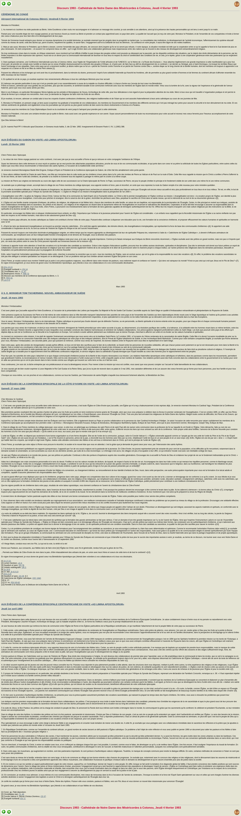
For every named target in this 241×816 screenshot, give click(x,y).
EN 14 (24, 269)
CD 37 (43, 796)
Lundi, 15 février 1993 (13, 144)
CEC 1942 (36, 578)
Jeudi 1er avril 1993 (11, 608)
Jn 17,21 (7, 561)
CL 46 (21, 794)
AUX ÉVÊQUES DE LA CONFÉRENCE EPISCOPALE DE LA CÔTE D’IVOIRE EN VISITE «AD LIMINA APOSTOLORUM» (64, 383)
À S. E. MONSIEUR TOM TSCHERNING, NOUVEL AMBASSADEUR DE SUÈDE (43, 293)
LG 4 (20, 563)
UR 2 (24, 567)
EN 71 (22, 799)
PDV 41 (9, 278)
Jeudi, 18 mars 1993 (12, 297)
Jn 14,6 (7, 570)
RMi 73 (26, 274)
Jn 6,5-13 (14, 572)
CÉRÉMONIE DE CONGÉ (14, 14)
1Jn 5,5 (7, 280)
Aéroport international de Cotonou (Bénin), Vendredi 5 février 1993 (37, 19)
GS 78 (21, 565)
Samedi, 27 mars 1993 (13, 388)
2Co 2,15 (7, 574)
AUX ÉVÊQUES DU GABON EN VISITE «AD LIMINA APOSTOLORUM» (39, 139)
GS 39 (21, 576)
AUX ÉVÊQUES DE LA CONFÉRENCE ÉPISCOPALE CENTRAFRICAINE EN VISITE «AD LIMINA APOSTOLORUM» (62, 604)
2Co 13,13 (8, 267)
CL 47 (23, 271)
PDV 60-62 (15, 582)
